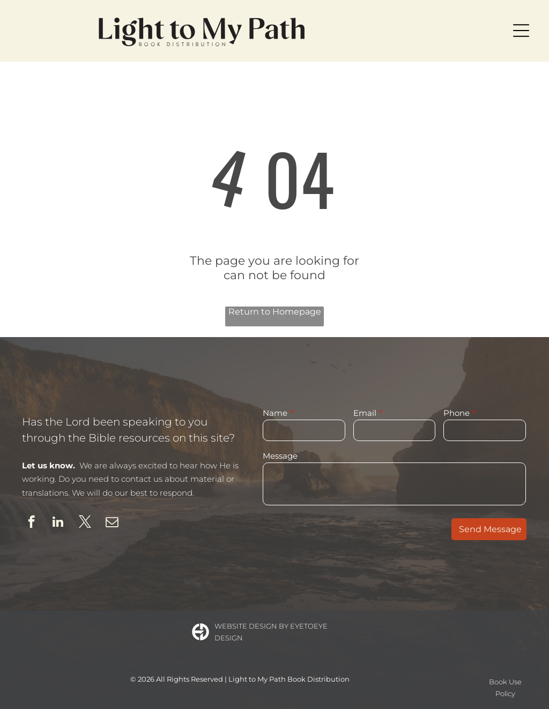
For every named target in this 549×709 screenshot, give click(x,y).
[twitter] (85, 523)
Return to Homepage (274, 312)
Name (275, 413)
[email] (111, 523)
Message (280, 456)
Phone (456, 413)
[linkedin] (58, 523)
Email (364, 413)
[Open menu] (521, 31)
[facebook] (31, 523)
